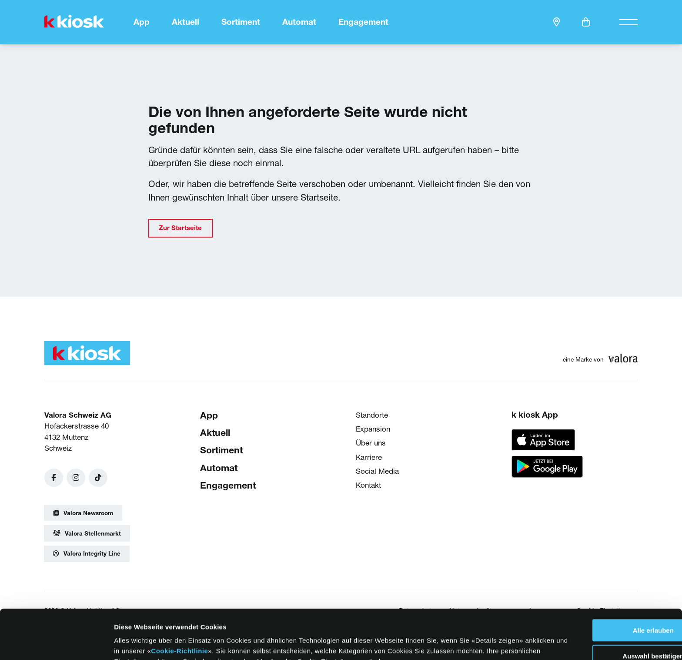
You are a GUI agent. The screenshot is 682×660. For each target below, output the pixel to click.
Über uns (371, 442)
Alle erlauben (609, 583)
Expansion (373, 428)
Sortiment (240, 22)
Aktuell (185, 22)
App (142, 22)
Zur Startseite (180, 228)
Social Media (377, 470)
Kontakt (368, 484)
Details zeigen (443, 643)
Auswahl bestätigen (609, 609)
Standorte (372, 414)
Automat (299, 22)
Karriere (369, 456)
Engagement (363, 22)
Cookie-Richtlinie (224, 604)
